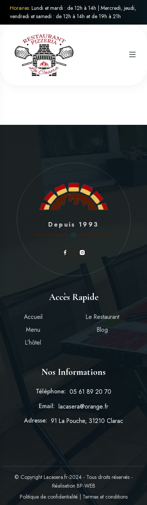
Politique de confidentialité (49, 496)
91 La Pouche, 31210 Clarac (87, 420)
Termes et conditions (105, 496)
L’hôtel (33, 342)
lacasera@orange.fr (83, 406)
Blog (102, 329)
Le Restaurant (102, 316)
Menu (33, 329)
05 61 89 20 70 (90, 391)
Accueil (33, 316)
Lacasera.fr (56, 477)
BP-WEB (86, 485)
